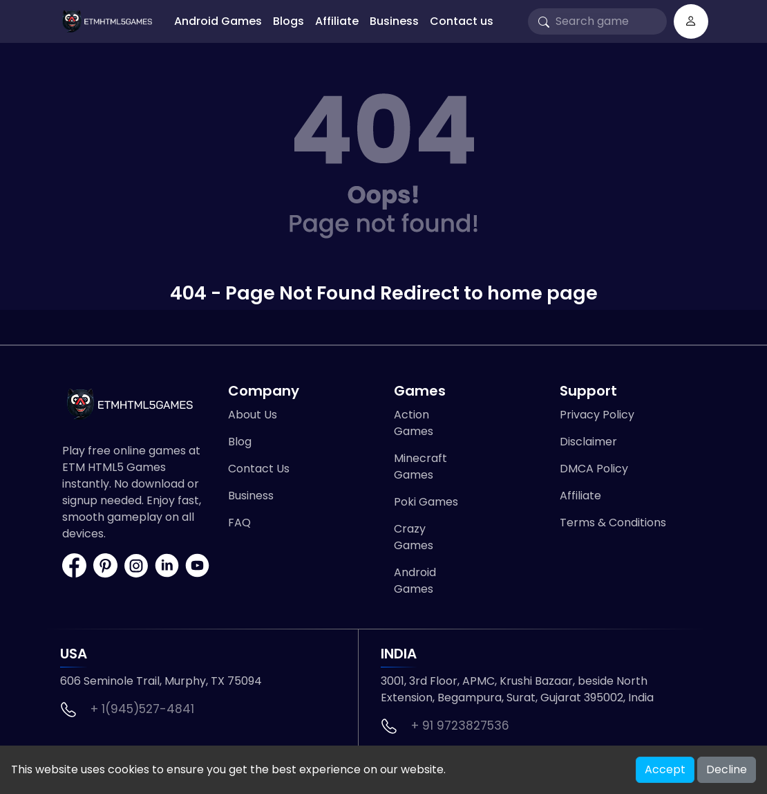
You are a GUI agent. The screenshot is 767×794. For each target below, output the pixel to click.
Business (394, 21)
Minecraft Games (420, 466)
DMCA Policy (594, 469)
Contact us (461, 21)
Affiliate (337, 21)
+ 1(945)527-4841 (142, 709)
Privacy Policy (597, 415)
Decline (726, 769)
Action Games (413, 423)
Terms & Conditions (613, 522)
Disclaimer (588, 442)
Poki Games (426, 502)
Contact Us (259, 469)
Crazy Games (413, 537)
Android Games (218, 21)
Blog (240, 442)
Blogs (288, 21)
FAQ (239, 522)
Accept (665, 769)
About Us (252, 415)
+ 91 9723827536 (460, 725)
